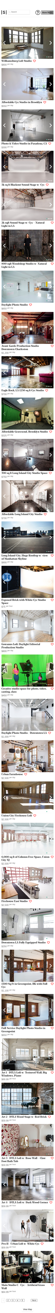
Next (34, 1300)
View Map (27, 1309)
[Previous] (4, 43)
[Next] (50, 43)
